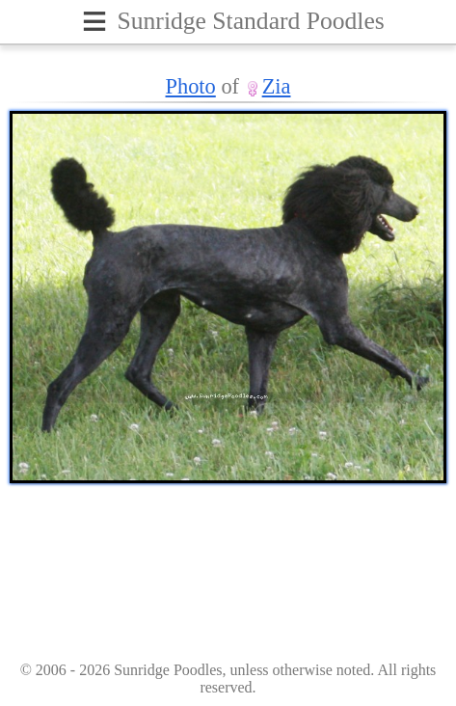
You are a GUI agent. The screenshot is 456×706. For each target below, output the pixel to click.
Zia (276, 86)
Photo (191, 86)
